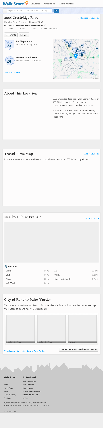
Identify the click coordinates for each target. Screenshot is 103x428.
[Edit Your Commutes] (44, 25)
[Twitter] (5, 381)
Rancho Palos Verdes (15, 22)
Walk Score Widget (29, 381)
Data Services (28, 388)
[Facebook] (9, 381)
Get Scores (35, 4)
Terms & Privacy (10, 395)
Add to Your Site (66, 4)
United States (9, 351)
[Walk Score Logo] (15, 3)
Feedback (7, 398)
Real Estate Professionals (32, 391)
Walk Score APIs (28, 385)
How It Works (9, 388)
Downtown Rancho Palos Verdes (29, 26)
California (21, 351)
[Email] (13, 381)
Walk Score (9, 377)
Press (6, 391)
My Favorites (49, 4)
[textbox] (30, 10)
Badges (25, 398)
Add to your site (91, 154)
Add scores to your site (88, 18)
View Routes (53, 29)
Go (56, 10)
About (6, 385)
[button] (5, 10)
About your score (12, 72)
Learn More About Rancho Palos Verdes (78, 349)
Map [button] (24, 35)
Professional (29, 377)
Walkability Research (30, 395)
